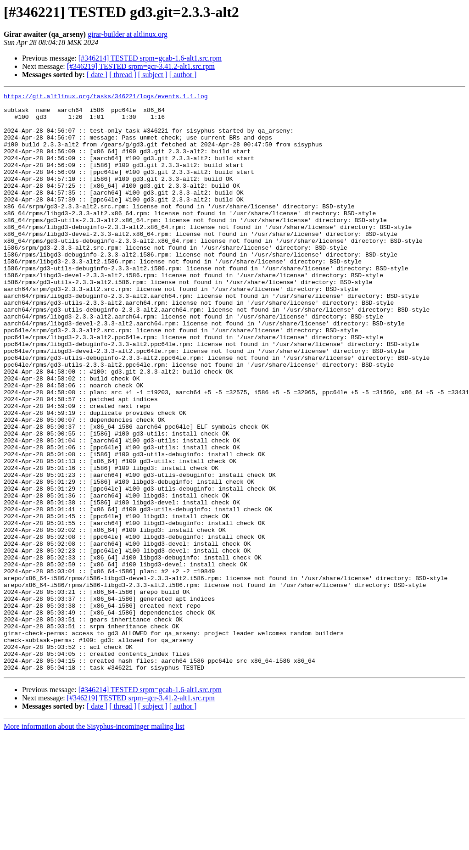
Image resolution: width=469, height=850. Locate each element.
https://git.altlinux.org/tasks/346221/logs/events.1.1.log (106, 97)
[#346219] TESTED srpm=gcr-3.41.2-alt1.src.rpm (141, 66)
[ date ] (97, 74)
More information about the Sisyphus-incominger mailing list (94, 842)
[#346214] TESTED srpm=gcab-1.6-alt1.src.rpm (150, 58)
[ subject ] (153, 74)
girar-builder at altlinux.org (128, 34)
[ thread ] (122, 74)
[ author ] (183, 74)
